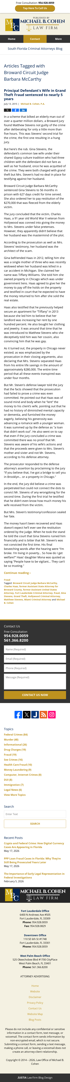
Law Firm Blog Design (35, 1077)
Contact (35, 39)
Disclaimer (35, 997)
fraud (57, 592)
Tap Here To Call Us (35, 8)
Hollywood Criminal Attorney (44, 596)
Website (35, 991)
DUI (8, 779)
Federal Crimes (16, 734)
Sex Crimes (13, 759)
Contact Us (12, 626)
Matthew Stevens (13, 599)
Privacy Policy (35, 1002)
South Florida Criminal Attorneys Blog (35, 24)
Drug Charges (15, 749)
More (58, 39)
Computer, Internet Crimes (22, 774)
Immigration (14, 785)
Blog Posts (35, 1019)
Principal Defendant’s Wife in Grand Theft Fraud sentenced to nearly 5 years (35, 94)
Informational (15, 744)
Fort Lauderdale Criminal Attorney (34, 592)
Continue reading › (17, 573)
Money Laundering (17, 769)
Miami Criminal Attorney (37, 599)
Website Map (35, 1014)
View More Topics (15, 795)
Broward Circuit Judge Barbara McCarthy (35, 583)
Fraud (7, 579)
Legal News (13, 790)
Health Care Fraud (18, 764)
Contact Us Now (35, 695)
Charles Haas (11, 586)
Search (35, 823)
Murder (11, 739)
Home (11, 39)
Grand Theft (20, 596)
